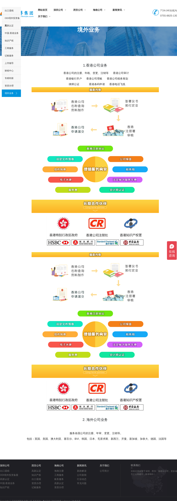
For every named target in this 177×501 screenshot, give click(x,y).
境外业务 (9, 93)
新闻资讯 (119, 10)
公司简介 (104, 471)
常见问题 (81, 483)
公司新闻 (81, 475)
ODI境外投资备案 (12, 19)
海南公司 (99, 10)
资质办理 (9, 85)
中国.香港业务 (12, 33)
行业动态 (81, 479)
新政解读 (81, 471)
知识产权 (9, 40)
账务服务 (59, 479)
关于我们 (44, 16)
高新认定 (9, 25)
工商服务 (9, 48)
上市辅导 (9, 63)
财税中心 (9, 70)
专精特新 (9, 78)
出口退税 (9, 10)
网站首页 (42, 10)
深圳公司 (60, 10)
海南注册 (59, 471)
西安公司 (80, 10)
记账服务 (9, 55)
